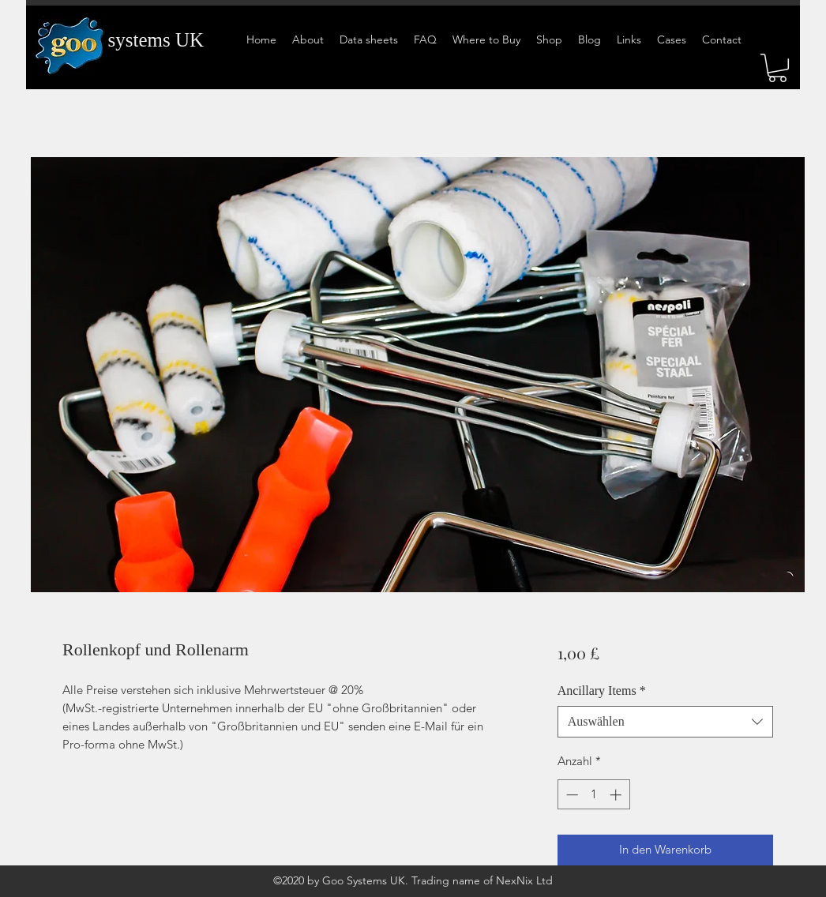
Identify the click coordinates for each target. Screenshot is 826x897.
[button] (777, 68)
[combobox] (665, 721)
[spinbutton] (593, 794)
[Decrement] (570, 794)
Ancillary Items (602, 690)
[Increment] (617, 794)
